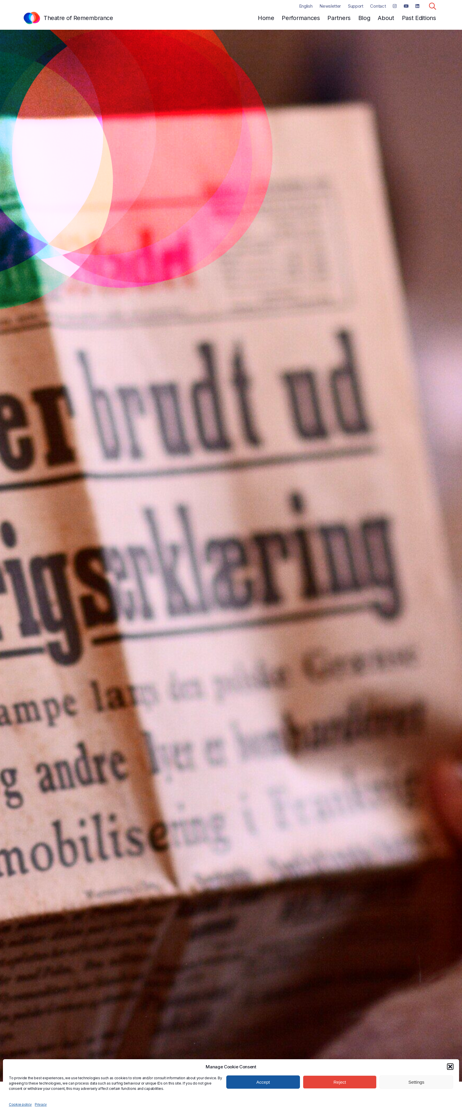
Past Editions (419, 17)
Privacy (41, 1104)
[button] (450, 1067)
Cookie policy (20, 1104)
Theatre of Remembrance (78, 17)
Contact (378, 6)
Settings (416, 1082)
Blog (364, 17)
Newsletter (330, 6)
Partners (339, 17)
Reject (340, 1082)
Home (266, 17)
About (386, 17)
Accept (263, 1082)
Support (355, 6)
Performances (301, 17)
